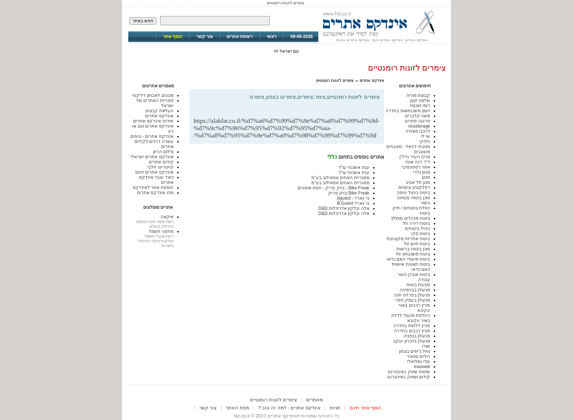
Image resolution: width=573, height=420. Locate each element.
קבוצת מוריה (418, 95)
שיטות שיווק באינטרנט (409, 371)
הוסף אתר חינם (366, 407)
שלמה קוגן (420, 100)
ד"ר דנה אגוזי (417, 161)
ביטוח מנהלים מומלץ (410, 218)
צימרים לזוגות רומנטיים (335, 80)
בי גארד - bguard (353, 198)
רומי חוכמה (419, 105)
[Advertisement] (294, 105)
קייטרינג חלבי (160, 167)
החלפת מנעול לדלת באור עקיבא (410, 318)
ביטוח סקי (420, 233)
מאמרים (314, 399)
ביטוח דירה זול (416, 223)
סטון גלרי (421, 172)
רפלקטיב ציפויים (414, 187)
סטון (426, 177)
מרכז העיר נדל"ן (414, 156)
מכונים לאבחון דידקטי (153, 95)
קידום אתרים (161, 161)
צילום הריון (163, 151)
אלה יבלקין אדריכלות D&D (343, 208)
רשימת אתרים (240, 36)
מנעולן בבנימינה (415, 289)
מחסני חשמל (161, 231)
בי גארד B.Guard (353, 203)
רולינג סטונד (418, 356)
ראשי (272, 36)
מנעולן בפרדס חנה (412, 295)
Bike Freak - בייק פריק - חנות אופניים (333, 187)
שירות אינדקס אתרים (153, 121)
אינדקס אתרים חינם (154, 172)
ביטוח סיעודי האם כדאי (408, 259)
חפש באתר (142, 20)
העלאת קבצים (159, 110)
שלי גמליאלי (418, 361)
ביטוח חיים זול (417, 243)
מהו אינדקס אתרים (155, 192)
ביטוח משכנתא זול (413, 254)
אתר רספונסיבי (416, 167)
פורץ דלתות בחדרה (411, 325)
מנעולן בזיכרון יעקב (411, 341)
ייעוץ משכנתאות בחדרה (408, 110)
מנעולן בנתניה (416, 335)
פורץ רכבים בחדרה (412, 330)
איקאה (167, 216)
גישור (425, 202)
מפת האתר (237, 407)
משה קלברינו (417, 115)
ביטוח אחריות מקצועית (408, 238)
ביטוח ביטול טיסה (413, 192)
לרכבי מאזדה (417, 131)
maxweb (422, 366)
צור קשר (204, 36)
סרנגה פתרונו (417, 121)
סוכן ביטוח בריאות (413, 248)
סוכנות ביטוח (418, 284)
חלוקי (424, 141)
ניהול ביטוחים (417, 228)
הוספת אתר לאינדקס (153, 187)
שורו (426, 346)
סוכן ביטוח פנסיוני (413, 197)
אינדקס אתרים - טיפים (152, 136)
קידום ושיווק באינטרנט (408, 376)
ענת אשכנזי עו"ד (353, 167)
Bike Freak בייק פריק (348, 193)
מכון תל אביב (418, 182)
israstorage (419, 126)
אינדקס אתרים (372, 80)
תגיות (335, 407)
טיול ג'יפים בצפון (414, 351)
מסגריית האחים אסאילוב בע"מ (340, 177)
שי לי (425, 136)
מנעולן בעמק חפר (412, 300)
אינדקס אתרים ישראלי (152, 156)
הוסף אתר (172, 36)
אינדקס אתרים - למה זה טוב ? (289, 407)
